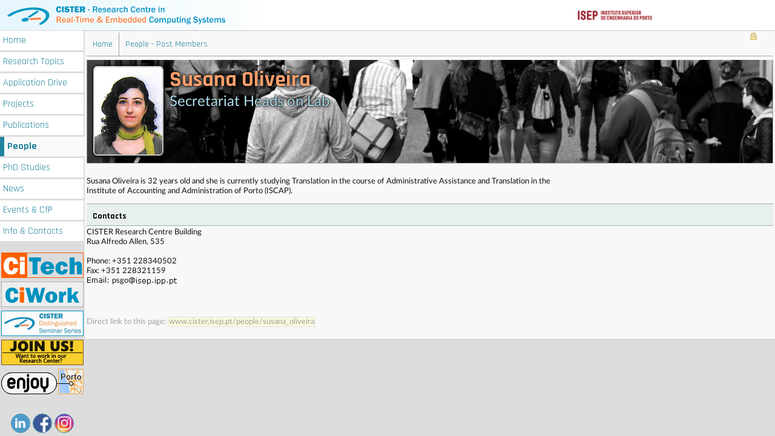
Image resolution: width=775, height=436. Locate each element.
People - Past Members (166, 44)
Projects (18, 103)
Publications (26, 125)
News (13, 188)
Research (33, 61)
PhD (26, 167)
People (22, 146)
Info (33, 231)
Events (28, 209)
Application (35, 82)
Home (14, 40)
